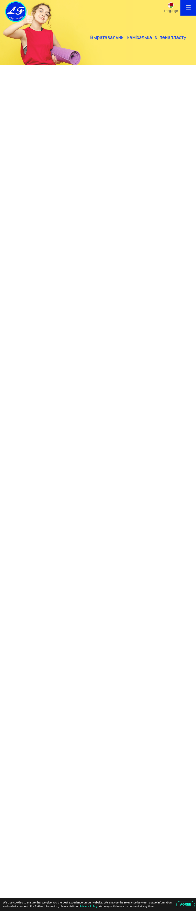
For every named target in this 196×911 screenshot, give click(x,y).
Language (171, 11)
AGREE (185, 904)
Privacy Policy (88, 906)
